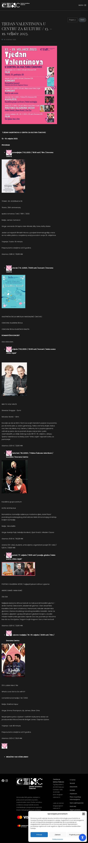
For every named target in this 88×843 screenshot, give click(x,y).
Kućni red (73, 806)
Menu (82, 5)
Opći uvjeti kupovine (76, 803)
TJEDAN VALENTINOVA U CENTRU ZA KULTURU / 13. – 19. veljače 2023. (27, 28)
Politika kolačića (57, 839)
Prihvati (39, 835)
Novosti (72, 783)
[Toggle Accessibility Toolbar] (82, 837)
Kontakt (72, 790)
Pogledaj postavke (76, 835)
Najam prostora (75, 810)
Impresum (73, 794)
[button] (83, 814)
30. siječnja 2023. (10, 39)
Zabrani (57, 835)
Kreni (82, 20)
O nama (72, 780)
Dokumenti (73, 787)
